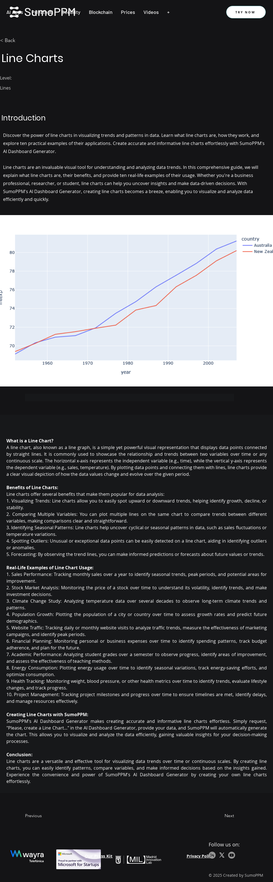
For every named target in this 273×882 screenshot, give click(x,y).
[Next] (220, 815)
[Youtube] (231, 855)
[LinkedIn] (212, 855)
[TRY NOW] (246, 12)
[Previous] (43, 815)
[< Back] (18, 40)
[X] (221, 855)
